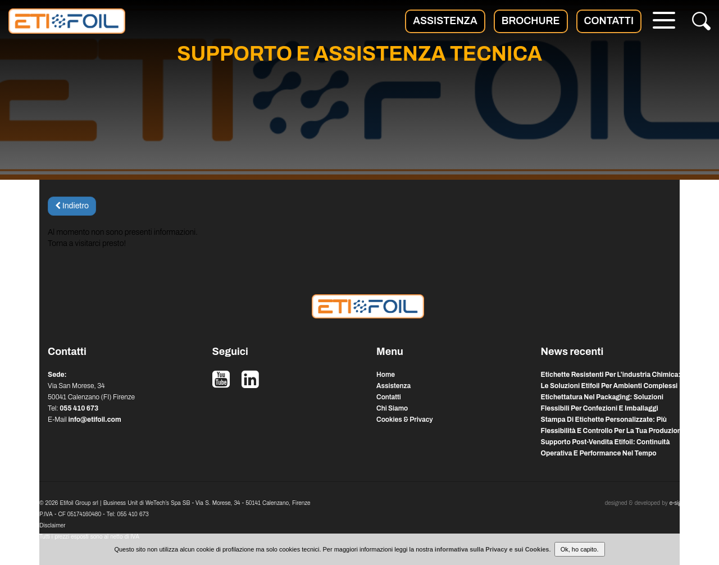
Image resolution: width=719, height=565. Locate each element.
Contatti (609, 20)
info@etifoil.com (94, 419)
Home (385, 375)
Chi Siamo (392, 408)
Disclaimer (52, 525)
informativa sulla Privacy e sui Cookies (492, 549)
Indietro (72, 206)
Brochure (531, 20)
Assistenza (445, 20)
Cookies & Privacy (404, 419)
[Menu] (664, 22)
